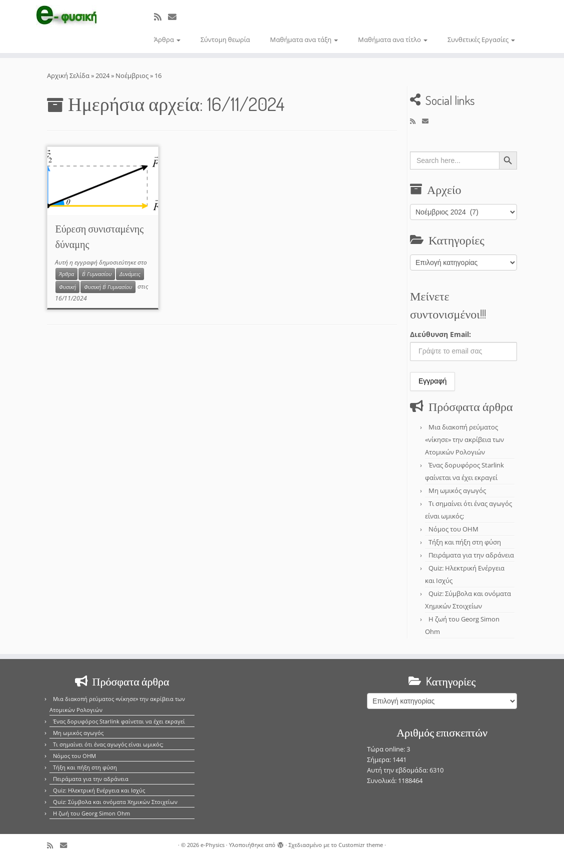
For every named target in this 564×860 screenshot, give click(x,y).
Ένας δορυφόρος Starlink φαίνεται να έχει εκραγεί (119, 721)
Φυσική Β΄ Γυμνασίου (108, 287)
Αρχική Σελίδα (69, 75)
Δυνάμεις (130, 274)
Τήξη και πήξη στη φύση (464, 542)
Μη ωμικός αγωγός (457, 490)
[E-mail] (175, 16)
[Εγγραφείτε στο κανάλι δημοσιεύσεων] (161, 16)
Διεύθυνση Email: (440, 334)
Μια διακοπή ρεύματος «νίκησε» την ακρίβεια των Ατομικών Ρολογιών (464, 439)
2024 (103, 75)
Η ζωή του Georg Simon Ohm (91, 813)
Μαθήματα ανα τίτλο (393, 39)
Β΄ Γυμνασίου (97, 274)
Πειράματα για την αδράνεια (471, 555)
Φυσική (67, 287)
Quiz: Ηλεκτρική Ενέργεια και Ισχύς (99, 790)
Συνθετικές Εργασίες (481, 39)
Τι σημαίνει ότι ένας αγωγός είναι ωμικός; (108, 744)
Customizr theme (360, 844)
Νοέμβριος (132, 75)
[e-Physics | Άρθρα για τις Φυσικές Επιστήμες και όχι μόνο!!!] (66, 16)
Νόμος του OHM (453, 529)
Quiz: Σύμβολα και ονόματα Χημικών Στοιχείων (115, 802)
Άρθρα (167, 39)
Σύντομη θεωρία (225, 39)
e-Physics (212, 844)
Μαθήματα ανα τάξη (304, 39)
